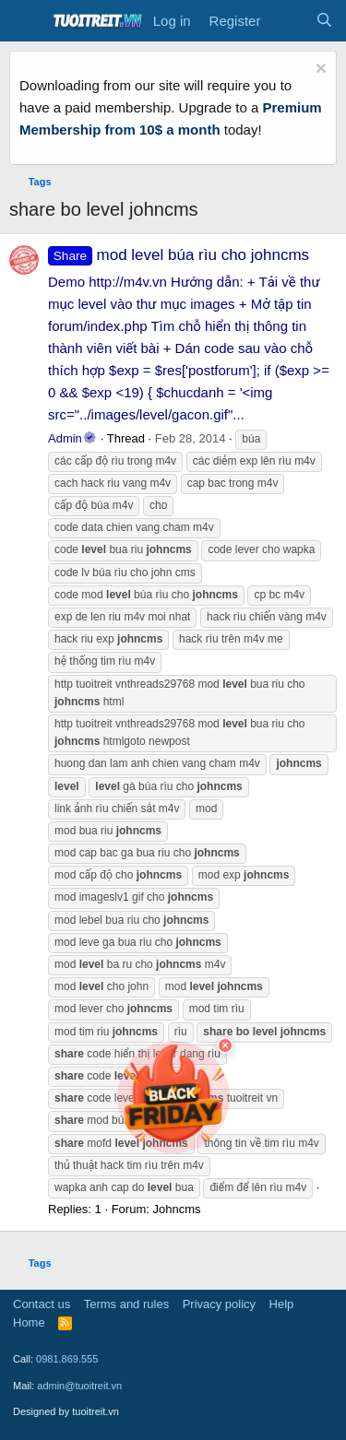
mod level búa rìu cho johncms (178, 255)
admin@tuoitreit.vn (79, 1385)
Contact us (41, 1304)
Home (29, 1322)
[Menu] (25, 21)
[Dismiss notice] (319, 70)
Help (281, 1304)
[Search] (324, 21)
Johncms (176, 1209)
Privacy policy (219, 1304)
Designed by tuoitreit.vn (66, 1411)
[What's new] (287, 21)
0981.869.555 (67, 1358)
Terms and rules (126, 1304)
